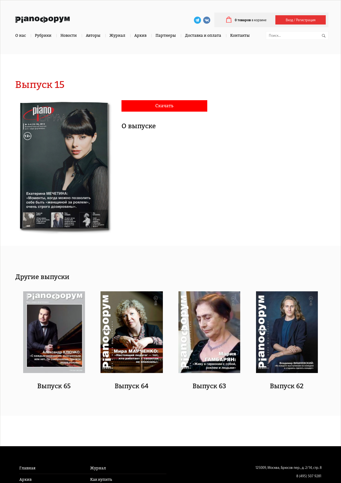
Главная (27, 468)
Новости (68, 35)
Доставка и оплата (203, 35)
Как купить (101, 479)
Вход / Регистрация (300, 20)
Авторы (93, 35)
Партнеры (166, 35)
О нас (20, 35)
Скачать (164, 105)
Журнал (117, 35)
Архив (140, 35)
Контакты (240, 35)
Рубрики (43, 35)
